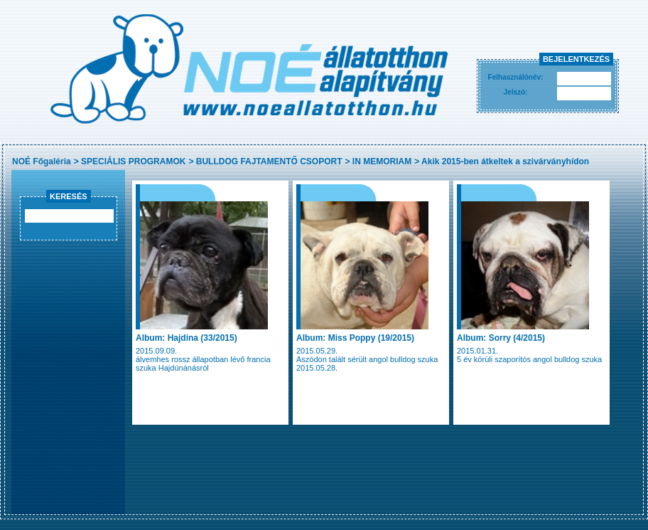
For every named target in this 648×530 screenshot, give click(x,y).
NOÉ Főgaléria (41, 161)
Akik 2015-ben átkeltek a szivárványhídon (505, 161)
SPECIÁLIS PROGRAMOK (133, 161)
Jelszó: (516, 92)
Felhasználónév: (516, 77)
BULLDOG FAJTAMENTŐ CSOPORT (269, 161)
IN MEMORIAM (381, 161)
